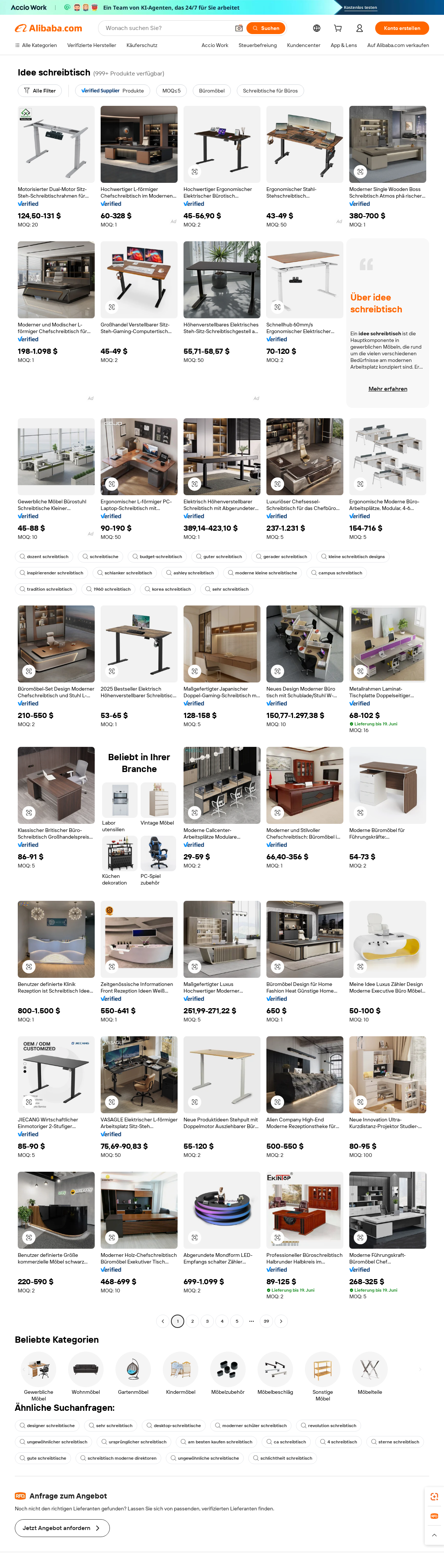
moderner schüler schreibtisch (251, 1426)
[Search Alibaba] (167, 28)
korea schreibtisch (168, 589)
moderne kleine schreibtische (262, 573)
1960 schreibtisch (108, 589)
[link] (434, 1496)
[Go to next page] (281, 1321)
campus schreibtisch (336, 573)
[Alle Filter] (40, 90)
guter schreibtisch (219, 557)
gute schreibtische (43, 1458)
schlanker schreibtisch (124, 573)
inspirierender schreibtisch (51, 573)
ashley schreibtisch (190, 573)
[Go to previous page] (162, 1321)
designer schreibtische (47, 1426)
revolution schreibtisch (328, 1426)
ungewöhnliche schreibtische (205, 1458)
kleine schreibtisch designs (353, 557)
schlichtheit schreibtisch (282, 1458)
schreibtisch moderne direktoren (118, 1458)
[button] (239, 28)
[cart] (339, 29)
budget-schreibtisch (157, 557)
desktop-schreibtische (174, 1426)
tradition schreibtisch (46, 589)
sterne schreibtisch (395, 1442)
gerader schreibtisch (281, 557)
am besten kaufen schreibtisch (216, 1442)
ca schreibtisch (286, 1442)
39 (266, 1321)
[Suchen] (265, 28)
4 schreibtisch (338, 1442)
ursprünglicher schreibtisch (133, 1442)
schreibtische (100, 557)
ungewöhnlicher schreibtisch (53, 1442)
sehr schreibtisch (227, 589)
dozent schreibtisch (44, 557)
